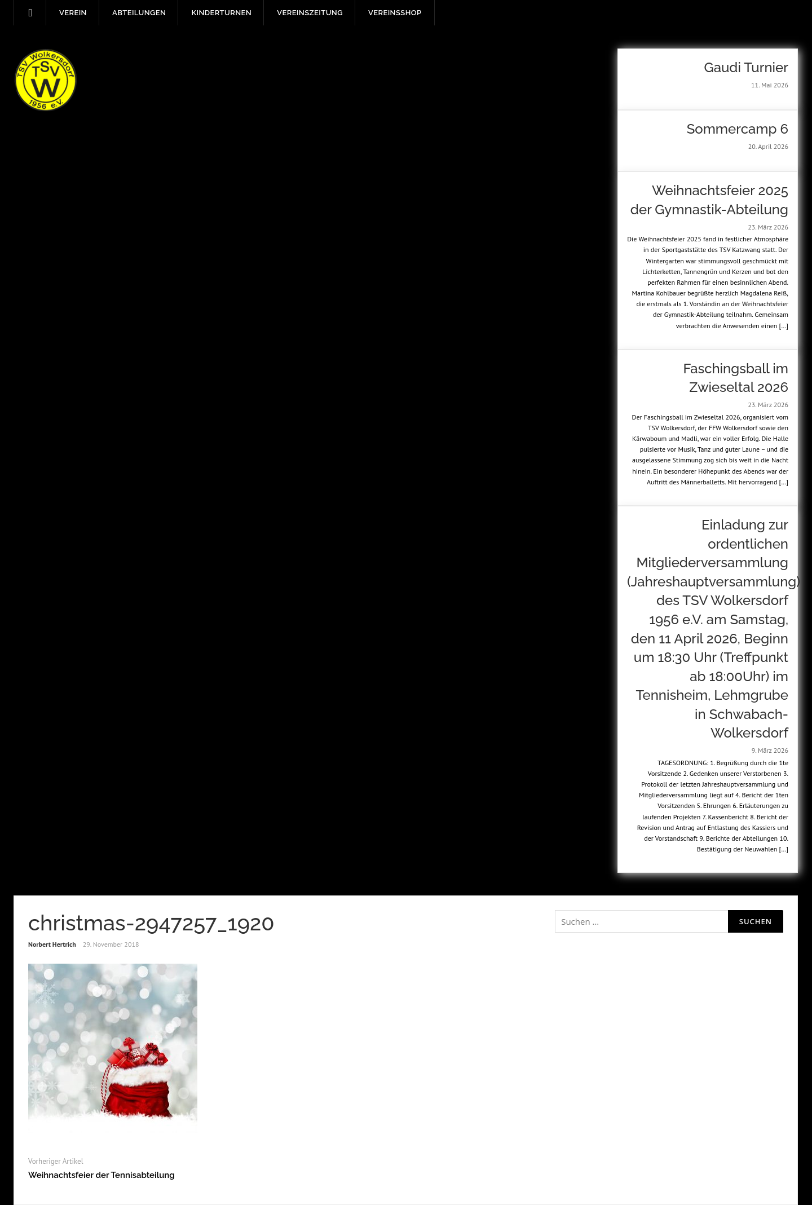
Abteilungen (139, 12)
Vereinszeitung (310, 12)
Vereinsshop (394, 12)
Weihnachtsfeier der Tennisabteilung (101, 1175)
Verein (73, 12)
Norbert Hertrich (52, 944)
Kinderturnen (221, 12)
